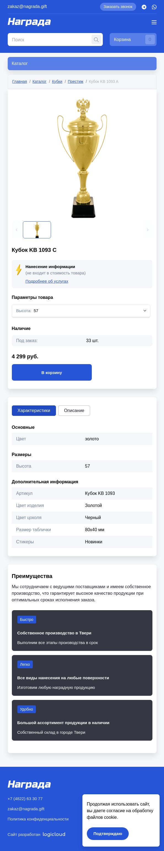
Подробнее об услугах (47, 281)
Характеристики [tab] (34, 410)
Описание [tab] (74, 410)
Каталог (40, 81)
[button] (16, 229)
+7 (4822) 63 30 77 (25, 798)
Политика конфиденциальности (38, 819)
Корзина (134, 39)
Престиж (75, 81)
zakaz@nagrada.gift (27, 6)
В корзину (52, 372)
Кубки (57, 81)
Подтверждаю (107, 833)
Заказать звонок (118, 6)
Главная (19, 81)
